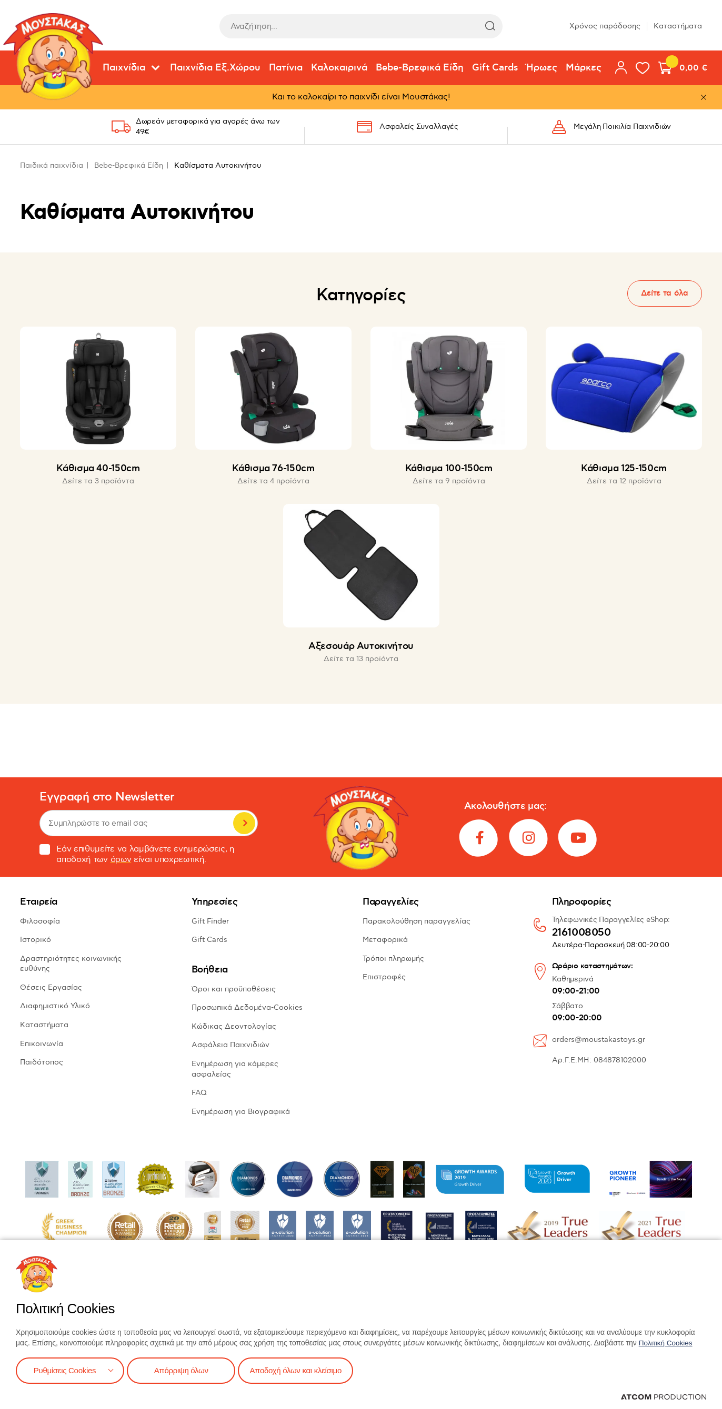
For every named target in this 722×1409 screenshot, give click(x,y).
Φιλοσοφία (40, 921)
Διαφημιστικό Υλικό (55, 1005)
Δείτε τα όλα (664, 293)
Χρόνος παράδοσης (604, 26)
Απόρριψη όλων (184, 1369)
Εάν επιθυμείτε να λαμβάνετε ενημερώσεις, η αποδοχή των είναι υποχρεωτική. (137, 854)
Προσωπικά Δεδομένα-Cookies (247, 1007)
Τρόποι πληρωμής (393, 958)
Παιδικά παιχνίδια (51, 165)
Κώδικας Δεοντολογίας (234, 1026)
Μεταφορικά (385, 939)
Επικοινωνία (41, 1043)
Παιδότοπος (41, 1062)
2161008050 (581, 933)
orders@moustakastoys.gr (598, 1039)
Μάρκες (583, 68)
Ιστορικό (35, 939)
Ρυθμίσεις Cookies (65, 1369)
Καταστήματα (678, 26)
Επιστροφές (384, 976)
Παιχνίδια (124, 68)
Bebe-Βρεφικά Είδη (420, 68)
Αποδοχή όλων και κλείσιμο (304, 1369)
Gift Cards (495, 68)
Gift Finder (210, 921)
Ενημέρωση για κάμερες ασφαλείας (235, 1069)
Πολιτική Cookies (667, 1341)
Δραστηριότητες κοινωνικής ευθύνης (71, 964)
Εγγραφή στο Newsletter (106, 797)
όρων (121, 860)
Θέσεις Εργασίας (51, 987)
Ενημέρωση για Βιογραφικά (241, 1111)
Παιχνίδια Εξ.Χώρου (215, 68)
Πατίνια (286, 68)
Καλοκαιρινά (339, 68)
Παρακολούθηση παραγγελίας (416, 921)
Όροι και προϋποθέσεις (234, 989)
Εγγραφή (244, 823)
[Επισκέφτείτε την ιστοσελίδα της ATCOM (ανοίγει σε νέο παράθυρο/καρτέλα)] (663, 1397)
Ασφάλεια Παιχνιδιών (230, 1044)
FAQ (199, 1092)
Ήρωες (541, 68)
